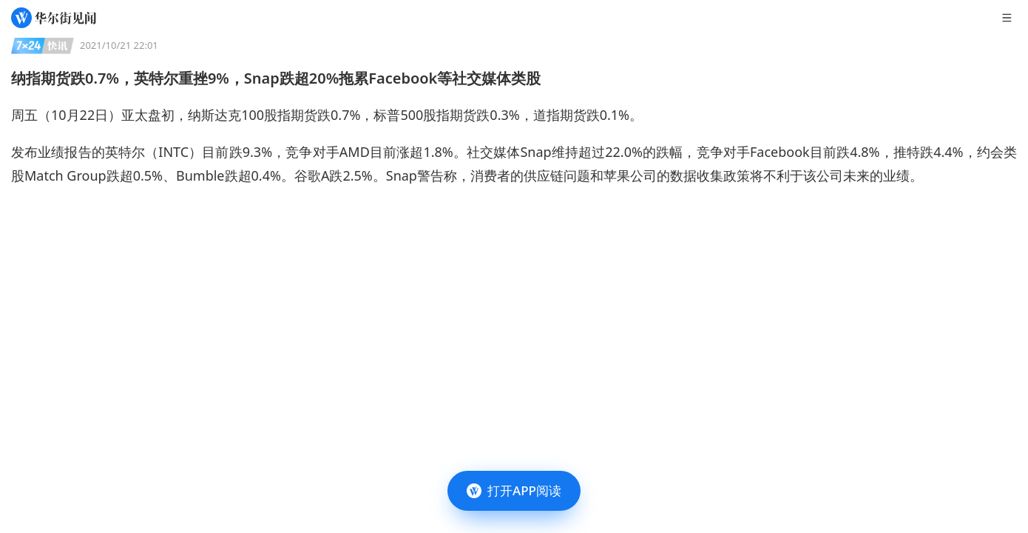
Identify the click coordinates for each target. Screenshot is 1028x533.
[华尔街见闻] (53, 17)
